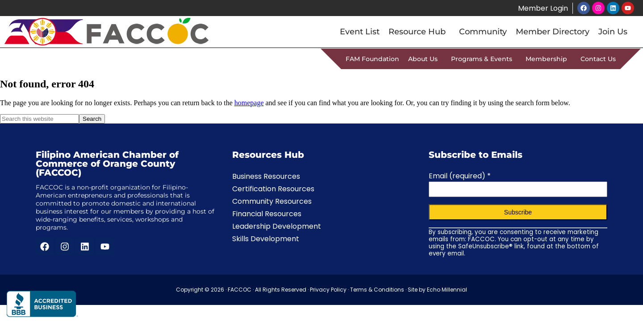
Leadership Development (276, 226)
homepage (249, 103)
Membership (549, 58)
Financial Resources (266, 214)
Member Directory (552, 32)
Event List (360, 32)
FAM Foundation (372, 59)
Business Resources (266, 176)
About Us (425, 58)
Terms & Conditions (377, 289)
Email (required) (460, 176)
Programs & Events (484, 58)
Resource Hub (419, 32)
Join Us (612, 32)
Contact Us (598, 59)
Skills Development (265, 239)
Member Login (543, 8)
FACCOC (239, 289)
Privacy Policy (328, 289)
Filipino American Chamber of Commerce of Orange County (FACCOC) (107, 163)
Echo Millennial (447, 289)
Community (483, 32)
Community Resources (272, 201)
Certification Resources (273, 189)
